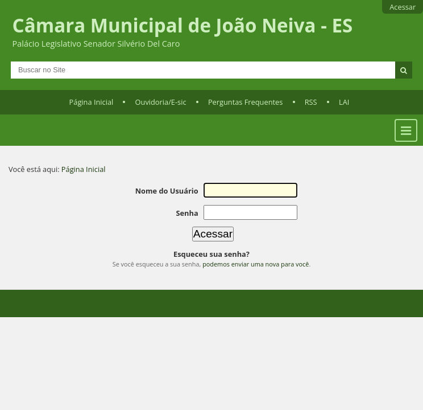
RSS (311, 102)
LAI (344, 102)
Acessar (402, 7)
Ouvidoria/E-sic (160, 102)
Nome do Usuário (166, 191)
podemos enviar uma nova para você (255, 264)
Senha (187, 213)
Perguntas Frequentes (245, 102)
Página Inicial (91, 102)
